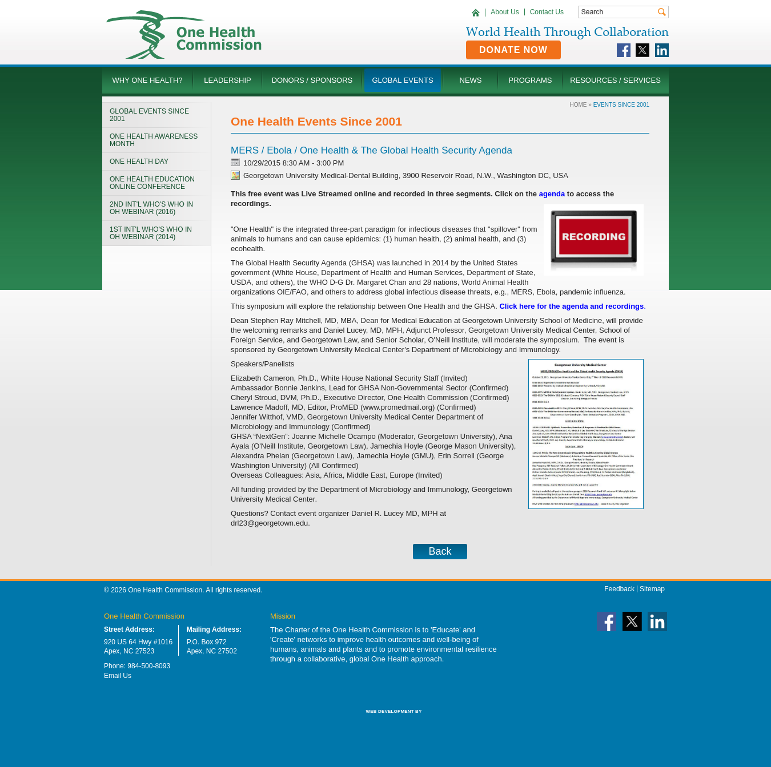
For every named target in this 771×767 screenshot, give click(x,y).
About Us (505, 12)
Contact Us (547, 12)
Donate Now (513, 50)
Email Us (117, 676)
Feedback (619, 589)
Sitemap (652, 589)
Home (578, 105)
